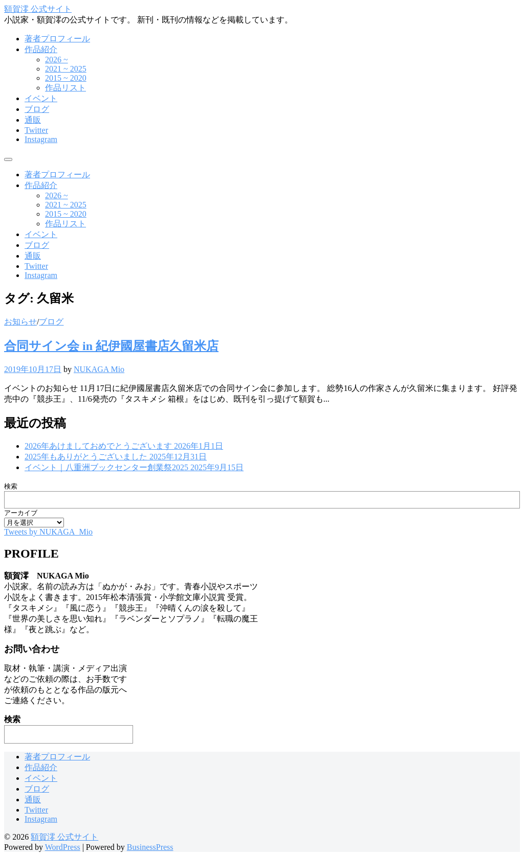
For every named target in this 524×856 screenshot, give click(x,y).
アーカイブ (20, 513)
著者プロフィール (57, 38)
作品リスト (65, 87)
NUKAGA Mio (99, 369)
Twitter (36, 130)
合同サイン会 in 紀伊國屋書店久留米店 (111, 346)
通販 (33, 119)
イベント (41, 98)
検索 (10, 486)
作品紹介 (41, 49)
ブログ (37, 109)
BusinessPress (150, 847)
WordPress (62, 847)
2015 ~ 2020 (65, 78)
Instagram (41, 139)
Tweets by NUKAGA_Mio (48, 531)
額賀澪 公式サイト (38, 9)
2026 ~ (56, 59)
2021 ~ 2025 (65, 68)
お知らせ (20, 321)
